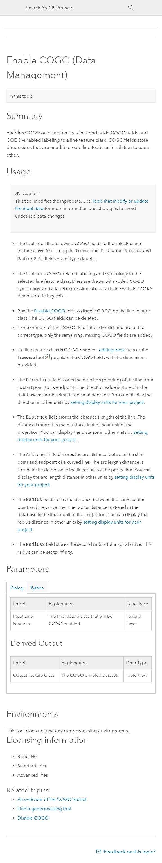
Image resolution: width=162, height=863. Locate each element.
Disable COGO (49, 311)
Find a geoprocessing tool (44, 808)
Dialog (16, 587)
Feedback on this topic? (130, 852)
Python (37, 587)
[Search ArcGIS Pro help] (75, 8)
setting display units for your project (107, 402)
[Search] (131, 7)
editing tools (112, 349)
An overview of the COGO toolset (52, 799)
